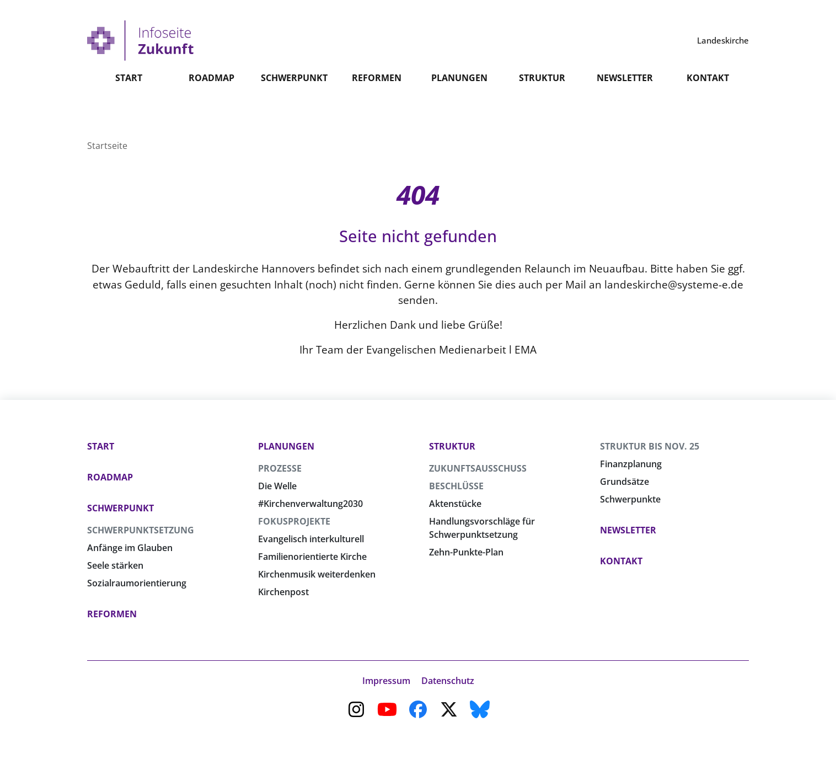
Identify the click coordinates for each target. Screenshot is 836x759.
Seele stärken (115, 565)
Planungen (459, 104)
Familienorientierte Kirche (312, 556)
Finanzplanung (631, 464)
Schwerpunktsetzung (140, 530)
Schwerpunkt (294, 104)
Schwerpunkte (630, 499)
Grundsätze (624, 481)
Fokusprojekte (294, 521)
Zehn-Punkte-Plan (466, 552)
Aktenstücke (455, 504)
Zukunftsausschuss (478, 468)
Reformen (376, 104)
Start (128, 104)
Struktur (542, 104)
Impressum (386, 681)
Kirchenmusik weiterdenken (317, 574)
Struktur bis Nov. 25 (649, 446)
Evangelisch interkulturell (311, 539)
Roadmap (211, 104)
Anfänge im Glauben (130, 548)
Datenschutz (447, 681)
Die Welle (277, 486)
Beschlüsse (456, 486)
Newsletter (625, 104)
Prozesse (280, 468)
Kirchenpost (283, 592)
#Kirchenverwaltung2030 (310, 504)
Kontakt (708, 104)
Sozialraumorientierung (136, 583)
